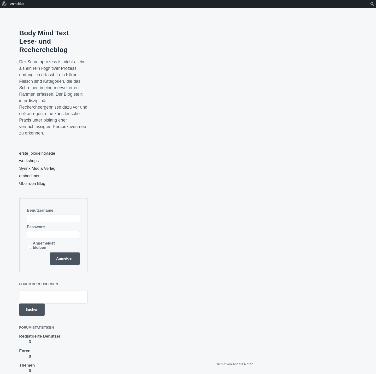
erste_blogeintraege (37, 153)
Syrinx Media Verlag (37, 168)
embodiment (30, 176)
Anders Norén (243, 364)
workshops (29, 160)
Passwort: (36, 227)
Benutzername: (41, 210)
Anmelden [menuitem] (17, 4)
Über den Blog (32, 183)
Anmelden (65, 258)
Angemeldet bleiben (44, 245)
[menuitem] (4, 4)
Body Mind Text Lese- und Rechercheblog (44, 41)
